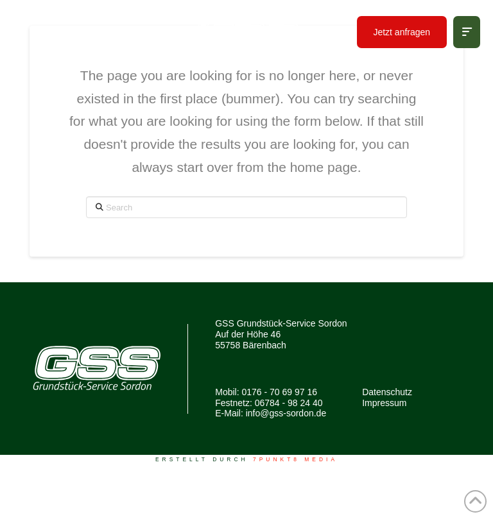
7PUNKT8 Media (295, 459)
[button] (466, 32)
